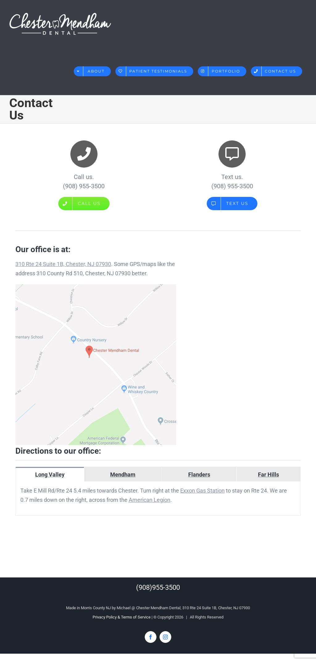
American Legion (149, 500)
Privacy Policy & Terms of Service (122, 617)
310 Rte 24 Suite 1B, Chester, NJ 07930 (63, 264)
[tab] (50, 474)
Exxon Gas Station (202, 490)
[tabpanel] (158, 498)
